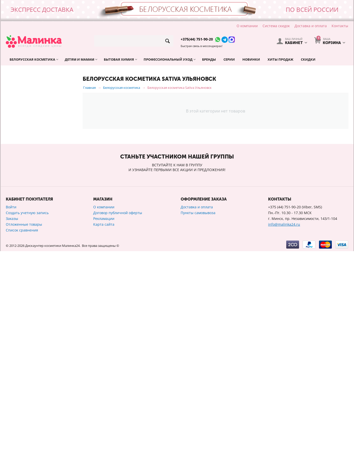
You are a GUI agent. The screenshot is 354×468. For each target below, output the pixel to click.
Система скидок (276, 25)
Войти (11, 423)
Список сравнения (22, 447)
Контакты (340, 25)
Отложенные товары (24, 441)
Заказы (12, 435)
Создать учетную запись (27, 429)
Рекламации (103, 435)
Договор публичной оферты (117, 429)
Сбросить (64, 338)
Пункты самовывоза (198, 429)
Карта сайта (103, 441)
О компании (247, 25)
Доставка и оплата (311, 25)
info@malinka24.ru (284, 441)
